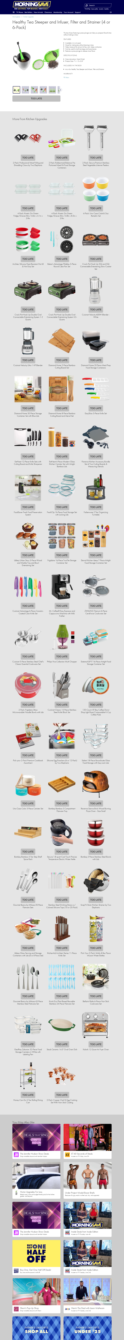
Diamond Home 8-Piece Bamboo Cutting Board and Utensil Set (62, 414)
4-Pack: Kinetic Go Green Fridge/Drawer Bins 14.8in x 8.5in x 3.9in (62, 216)
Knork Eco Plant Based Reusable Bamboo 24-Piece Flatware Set (62, 1002)
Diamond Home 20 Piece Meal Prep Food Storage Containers (96, 366)
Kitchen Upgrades (28, 17)
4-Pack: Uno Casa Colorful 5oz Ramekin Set (95, 214)
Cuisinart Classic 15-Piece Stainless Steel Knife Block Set (62, 711)
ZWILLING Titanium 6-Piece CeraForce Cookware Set (96, 612)
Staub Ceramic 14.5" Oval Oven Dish (62, 1049)
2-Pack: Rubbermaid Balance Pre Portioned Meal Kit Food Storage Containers (62, 165)
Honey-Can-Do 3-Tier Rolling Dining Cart (28, 1101)
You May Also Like (23, 1122)
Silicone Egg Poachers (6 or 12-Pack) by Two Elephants (62, 761)
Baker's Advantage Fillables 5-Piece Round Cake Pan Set (61, 265)
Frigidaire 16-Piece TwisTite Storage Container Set (61, 561)
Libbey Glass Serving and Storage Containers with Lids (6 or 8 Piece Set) (28, 954)
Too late (36, 98)
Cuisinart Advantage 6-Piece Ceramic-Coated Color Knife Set (28, 612)
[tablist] (36, 90)
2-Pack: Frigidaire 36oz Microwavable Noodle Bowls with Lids (28, 711)
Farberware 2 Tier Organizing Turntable (96, 513)
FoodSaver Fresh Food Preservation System (28, 513)
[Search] (86, 5)
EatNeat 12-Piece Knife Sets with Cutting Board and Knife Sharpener (28, 462)
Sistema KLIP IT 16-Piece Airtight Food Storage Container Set (96, 662)
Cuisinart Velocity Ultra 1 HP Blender (28, 365)
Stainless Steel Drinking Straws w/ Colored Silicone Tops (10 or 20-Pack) (62, 906)
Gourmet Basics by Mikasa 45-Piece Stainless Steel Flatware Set (28, 1002)
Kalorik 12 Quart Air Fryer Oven (96, 1049)
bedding (106, 9)
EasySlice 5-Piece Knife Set (96, 413)
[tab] (16, 90)
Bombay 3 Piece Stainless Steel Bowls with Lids (96, 858)
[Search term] (98, 5)
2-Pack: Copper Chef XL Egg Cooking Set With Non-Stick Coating (62, 1101)
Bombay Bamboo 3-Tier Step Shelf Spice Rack (28, 858)
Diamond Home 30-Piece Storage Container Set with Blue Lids (28, 414)
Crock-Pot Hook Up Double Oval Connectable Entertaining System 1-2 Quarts (28, 317)
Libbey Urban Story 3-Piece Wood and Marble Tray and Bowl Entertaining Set (28, 563)
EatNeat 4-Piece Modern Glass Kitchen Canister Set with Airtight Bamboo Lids (62, 464)
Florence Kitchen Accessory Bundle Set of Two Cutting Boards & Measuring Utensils (96, 464)
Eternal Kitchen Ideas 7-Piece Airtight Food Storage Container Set (96, 561)
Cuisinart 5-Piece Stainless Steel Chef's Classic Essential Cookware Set (28, 662)
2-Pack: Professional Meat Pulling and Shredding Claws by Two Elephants (28, 164)
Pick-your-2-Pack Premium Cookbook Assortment (28, 761)
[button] (13, 12)
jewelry (101, 9)
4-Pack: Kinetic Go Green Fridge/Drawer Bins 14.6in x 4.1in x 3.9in (28, 216)
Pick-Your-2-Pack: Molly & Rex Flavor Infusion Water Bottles (96, 954)
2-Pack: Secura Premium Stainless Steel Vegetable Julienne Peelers (95, 164)
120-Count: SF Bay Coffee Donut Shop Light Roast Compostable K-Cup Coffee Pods (96, 712)
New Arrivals (38, 12)
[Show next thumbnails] (60, 89)
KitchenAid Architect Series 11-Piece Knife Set (62, 954)
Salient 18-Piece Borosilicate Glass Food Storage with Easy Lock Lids (96, 761)
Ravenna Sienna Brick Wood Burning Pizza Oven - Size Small (96, 809)
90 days (66, 77)
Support (78, 12)
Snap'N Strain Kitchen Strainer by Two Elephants (96, 906)
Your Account (68, 12)
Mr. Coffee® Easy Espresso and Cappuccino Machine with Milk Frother (62, 613)
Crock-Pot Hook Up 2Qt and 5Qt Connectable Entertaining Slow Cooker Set (95, 266)
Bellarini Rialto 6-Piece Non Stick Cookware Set (96, 1002)
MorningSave (16, 17)
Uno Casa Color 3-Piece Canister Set (28, 808)
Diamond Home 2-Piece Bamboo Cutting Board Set (62, 366)
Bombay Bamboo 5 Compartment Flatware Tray (62, 809)
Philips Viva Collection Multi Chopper (62, 661)
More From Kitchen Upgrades (29, 119)
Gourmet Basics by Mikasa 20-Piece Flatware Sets (28, 906)
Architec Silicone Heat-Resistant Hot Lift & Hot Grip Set (28, 265)
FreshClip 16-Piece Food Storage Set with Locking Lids (62, 513)
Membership (57, 12)
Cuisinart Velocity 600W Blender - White (96, 315)
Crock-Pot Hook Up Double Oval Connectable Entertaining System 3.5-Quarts (62, 317)
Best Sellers (28, 12)
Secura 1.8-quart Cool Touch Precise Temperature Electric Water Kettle (62, 858)
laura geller (94, 9)
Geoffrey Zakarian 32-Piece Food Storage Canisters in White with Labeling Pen (28, 1052)
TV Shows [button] (19, 12)
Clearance (48, 12)
